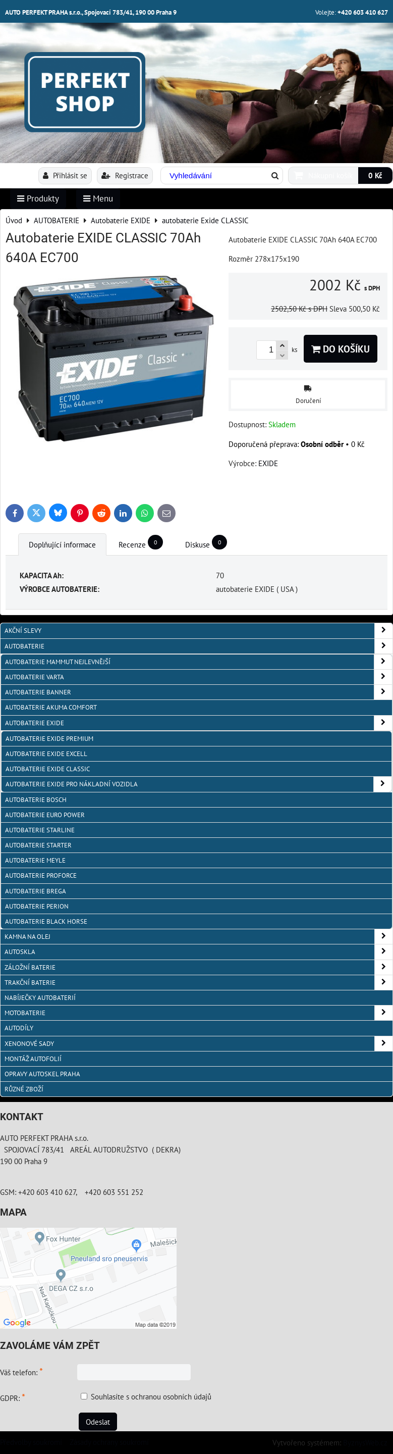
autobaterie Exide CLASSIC (48, 769)
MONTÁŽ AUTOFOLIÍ (33, 1059)
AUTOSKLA (198, 951)
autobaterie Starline (40, 830)
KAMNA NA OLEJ (198, 936)
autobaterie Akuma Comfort (51, 707)
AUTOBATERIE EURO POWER (45, 815)
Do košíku (340, 348)
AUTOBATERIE (198, 646)
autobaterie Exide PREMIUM (49, 738)
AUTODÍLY (19, 1028)
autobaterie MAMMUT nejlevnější (198, 662)
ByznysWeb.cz (365, 1442)
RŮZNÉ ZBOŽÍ (24, 1089)
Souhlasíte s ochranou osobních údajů (151, 1396)
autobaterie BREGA (35, 891)
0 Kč (375, 175)
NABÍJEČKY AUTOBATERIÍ (40, 997)
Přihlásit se (65, 175)
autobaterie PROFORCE (41, 875)
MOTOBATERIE (198, 1013)
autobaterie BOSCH (36, 799)
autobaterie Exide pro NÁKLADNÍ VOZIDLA (198, 784)
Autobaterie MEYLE (35, 860)
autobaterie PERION (37, 906)
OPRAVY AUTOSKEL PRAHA (42, 1074)
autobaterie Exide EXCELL (46, 753)
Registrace (124, 175)
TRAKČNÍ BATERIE (198, 982)
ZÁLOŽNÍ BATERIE (198, 967)
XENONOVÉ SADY (198, 1043)
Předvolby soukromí (31, 1442)
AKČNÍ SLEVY (198, 630)
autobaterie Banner (198, 692)
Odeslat (98, 1422)
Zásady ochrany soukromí (109, 1442)
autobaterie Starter (38, 845)
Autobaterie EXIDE (198, 723)
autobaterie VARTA (198, 677)
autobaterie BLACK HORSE (46, 921)
